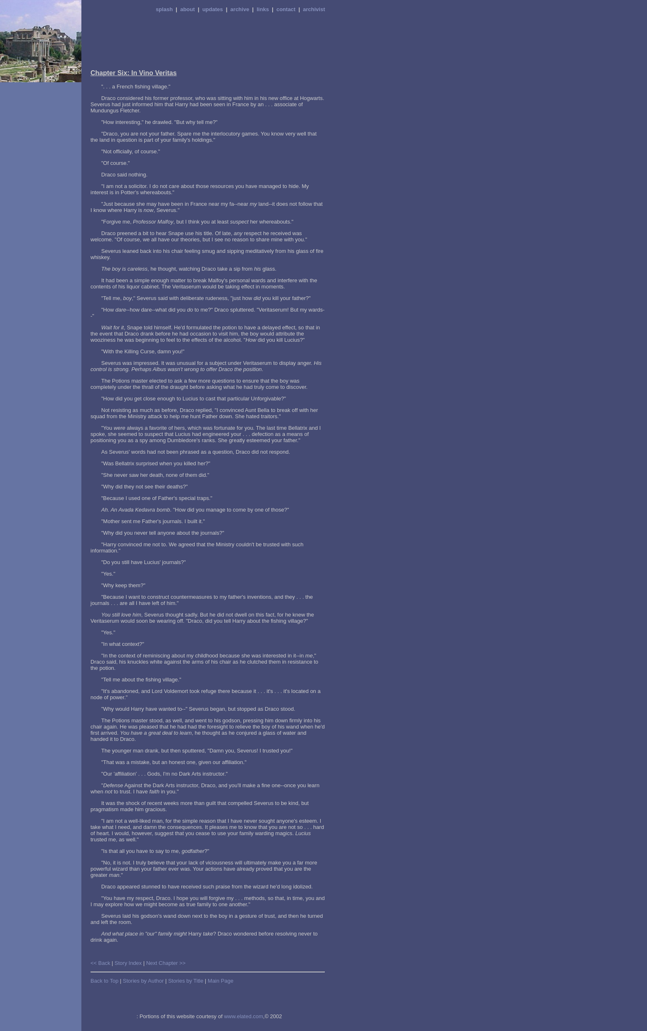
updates (212, 9)
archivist (314, 9)
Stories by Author (143, 981)
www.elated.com (243, 1016)
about (187, 9)
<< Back (100, 963)
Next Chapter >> (166, 963)
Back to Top (104, 981)
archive (240, 9)
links (263, 9)
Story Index (128, 963)
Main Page (220, 981)
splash (164, 9)
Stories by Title (185, 981)
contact (285, 9)
